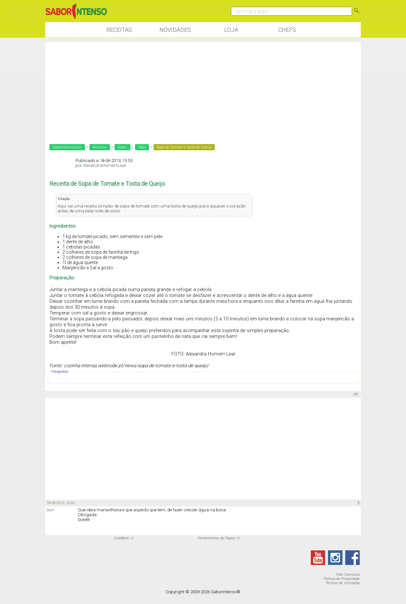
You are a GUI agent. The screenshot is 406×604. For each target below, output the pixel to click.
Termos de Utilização (343, 583)
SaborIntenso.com (67, 147)
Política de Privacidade (342, 579)
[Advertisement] (203, 87)
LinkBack (121, 538)
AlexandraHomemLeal (104, 165)
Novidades (175, 29)
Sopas (122, 147)
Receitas (119, 29)
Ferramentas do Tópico (216, 538)
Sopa (142, 147)
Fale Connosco (348, 574)
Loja (231, 29)
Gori (50, 509)
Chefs (287, 29)
